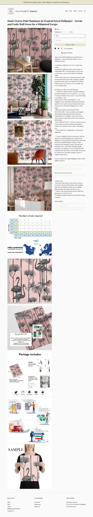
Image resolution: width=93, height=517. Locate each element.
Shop (66, 11)
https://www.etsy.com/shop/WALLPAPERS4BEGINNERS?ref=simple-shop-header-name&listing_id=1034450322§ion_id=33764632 (70, 167)
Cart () (80, 11)
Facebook (37, 502)
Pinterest (37, 506)
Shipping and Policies (13, 509)
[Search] (85, 11)
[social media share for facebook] (55, 48)
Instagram (37, 504)
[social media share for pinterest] (62, 48)
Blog (70, 11)
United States (66, 32)
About (75, 11)
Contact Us (10, 511)
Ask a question (68, 48)
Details (57, 53)
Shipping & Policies (66, 53)
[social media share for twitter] (59, 48)
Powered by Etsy (71, 506)
